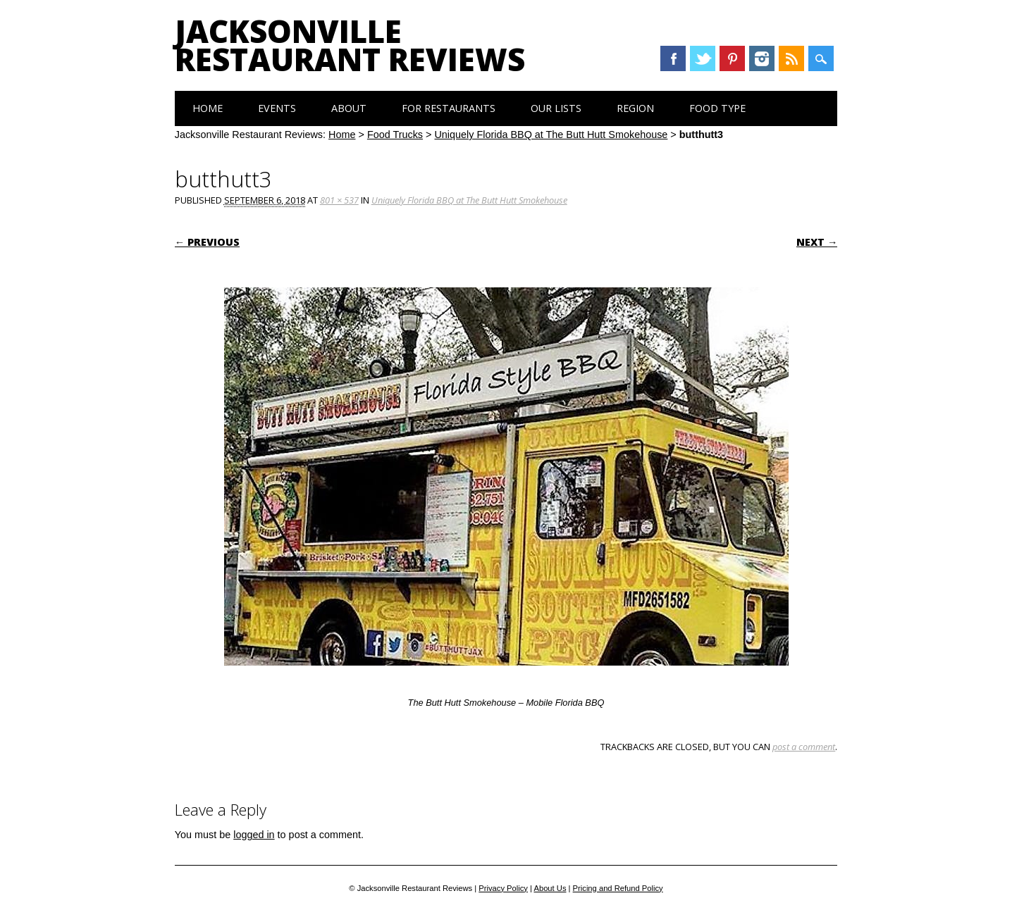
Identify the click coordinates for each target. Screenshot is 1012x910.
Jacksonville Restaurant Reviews (350, 45)
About (348, 108)
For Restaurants (448, 108)
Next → (816, 242)
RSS (791, 58)
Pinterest (732, 58)
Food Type (717, 108)
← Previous (207, 242)
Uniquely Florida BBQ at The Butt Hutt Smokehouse (550, 134)
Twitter (702, 58)
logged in (253, 834)
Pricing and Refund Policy (618, 888)
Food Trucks (395, 134)
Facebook (673, 58)
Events (277, 108)
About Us (549, 888)
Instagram (762, 58)
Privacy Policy (503, 888)
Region (635, 108)
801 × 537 (339, 200)
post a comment (803, 746)
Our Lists (556, 108)
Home (207, 108)
